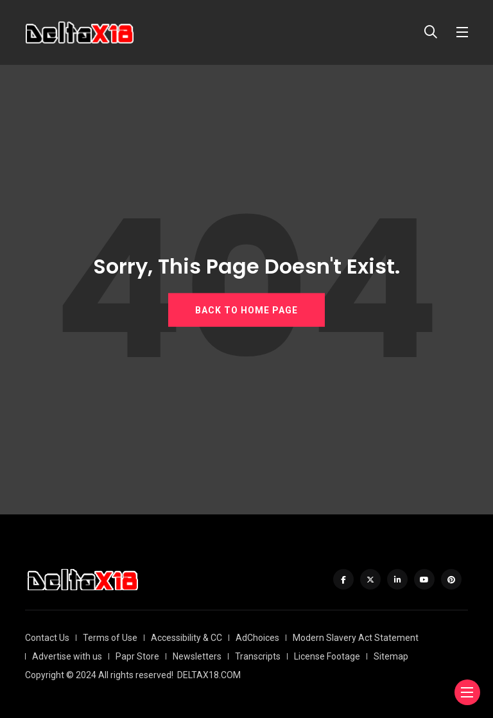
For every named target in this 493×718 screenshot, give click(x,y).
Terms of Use (110, 638)
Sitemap (391, 656)
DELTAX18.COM (209, 675)
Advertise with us (67, 656)
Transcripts (258, 656)
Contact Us (47, 638)
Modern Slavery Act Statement (356, 638)
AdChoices (257, 638)
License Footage (327, 656)
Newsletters (197, 656)
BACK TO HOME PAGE (246, 310)
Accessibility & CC (186, 638)
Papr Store (137, 656)
